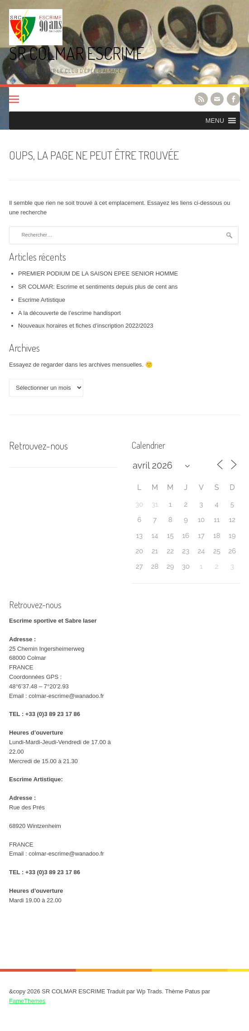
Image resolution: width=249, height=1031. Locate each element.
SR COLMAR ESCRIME (76, 53)
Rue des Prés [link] (27, 807)
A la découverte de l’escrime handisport (69, 313)
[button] (215, 120)
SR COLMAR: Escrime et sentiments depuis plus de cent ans (98, 286)
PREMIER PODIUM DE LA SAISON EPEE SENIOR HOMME (98, 273)
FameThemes (27, 1000)
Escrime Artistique (41, 299)
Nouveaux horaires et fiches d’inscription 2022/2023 (85, 325)
